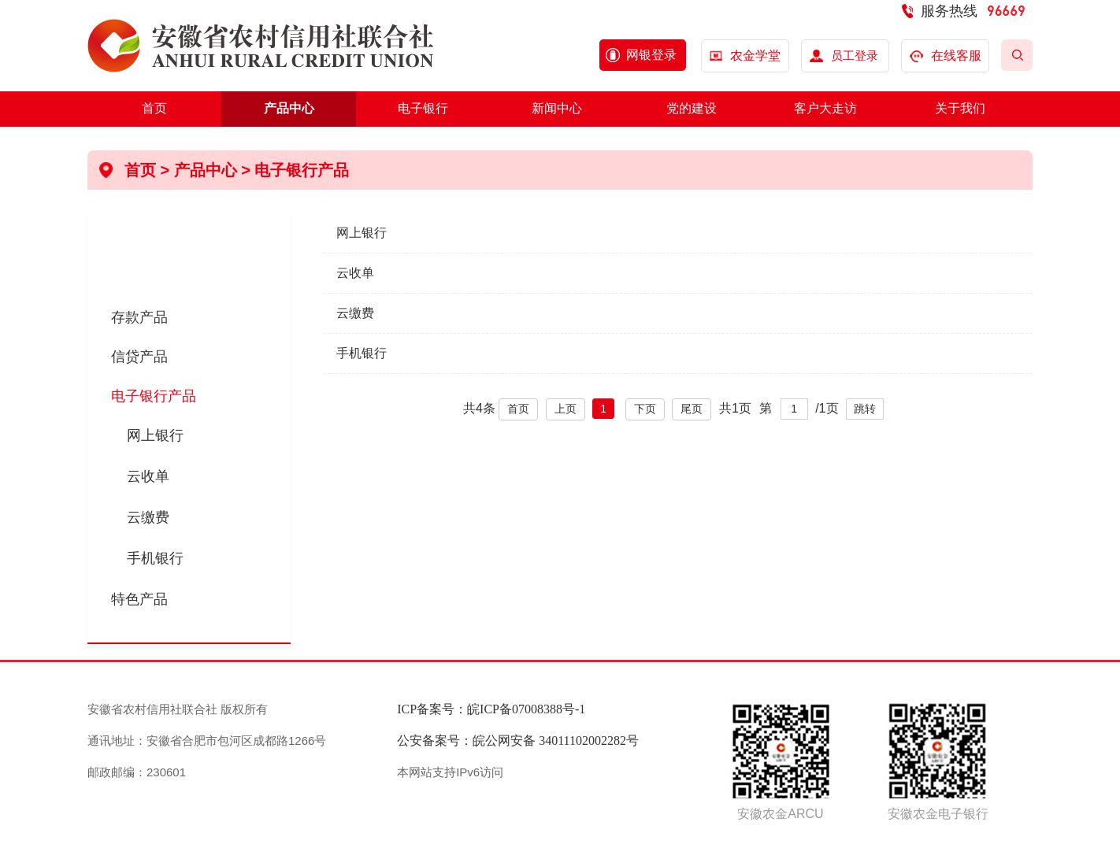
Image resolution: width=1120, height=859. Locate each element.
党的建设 (691, 108)
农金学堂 (755, 55)
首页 (154, 108)
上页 (565, 409)
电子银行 (423, 108)
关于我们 (960, 108)
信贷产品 (139, 357)
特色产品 (139, 599)
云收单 (148, 476)
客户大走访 (825, 108)
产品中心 (289, 108)
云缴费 (148, 517)
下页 (645, 409)
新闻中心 (557, 108)
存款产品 (139, 317)
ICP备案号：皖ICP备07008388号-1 (491, 709)
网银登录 (651, 54)
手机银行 (155, 558)
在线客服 (945, 55)
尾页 (692, 409)
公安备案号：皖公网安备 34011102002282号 (518, 740)
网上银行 (155, 435)
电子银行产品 (301, 170)
